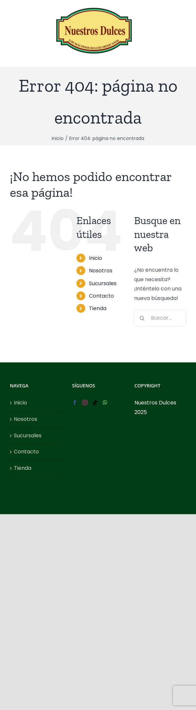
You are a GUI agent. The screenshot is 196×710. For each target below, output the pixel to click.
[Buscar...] (160, 318)
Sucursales (103, 283)
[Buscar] (142, 318)
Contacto (101, 296)
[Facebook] (74, 402)
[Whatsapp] (105, 402)
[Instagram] (85, 402)
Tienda (97, 308)
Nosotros (100, 270)
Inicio (95, 258)
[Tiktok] (95, 402)
